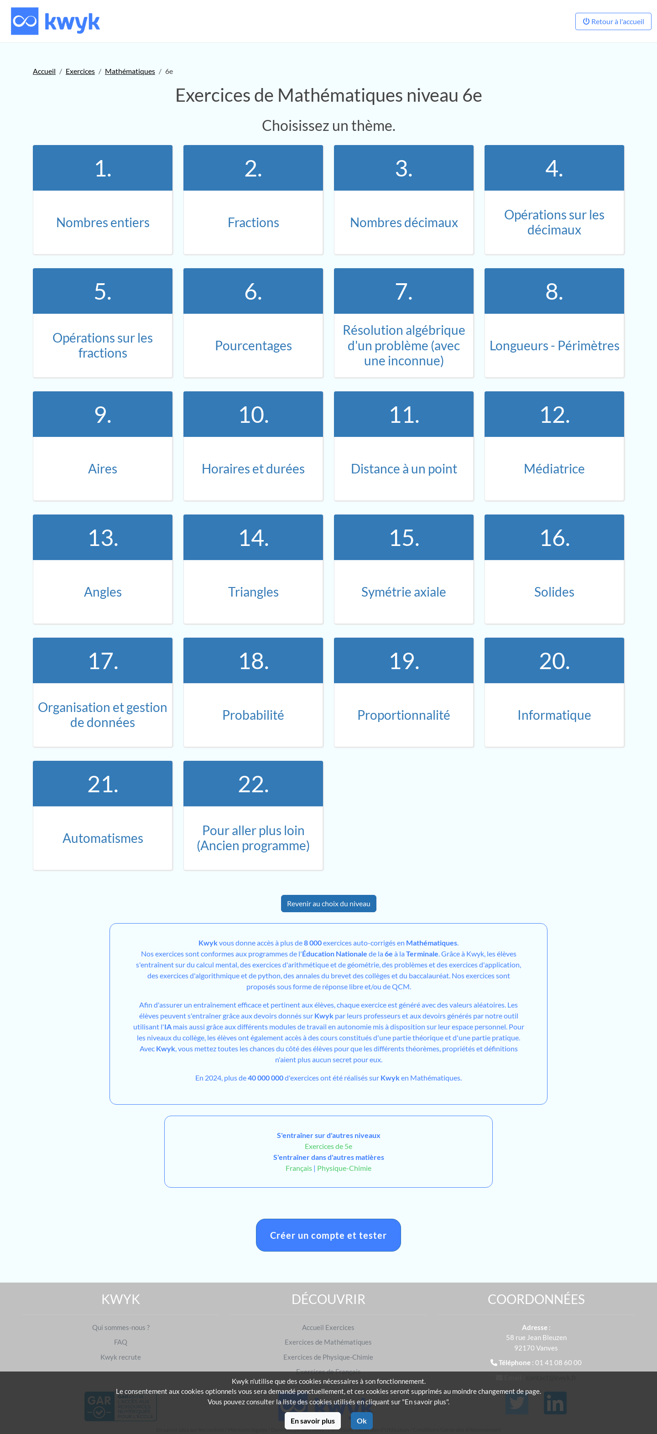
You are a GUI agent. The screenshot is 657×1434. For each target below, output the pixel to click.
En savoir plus (313, 1420)
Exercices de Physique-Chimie (328, 1357)
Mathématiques (130, 71)
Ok (362, 1420)
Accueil (44, 71)
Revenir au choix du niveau (328, 903)
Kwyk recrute (120, 1357)
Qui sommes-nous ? (121, 1327)
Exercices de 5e (328, 1146)
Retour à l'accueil (613, 21)
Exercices (80, 71)
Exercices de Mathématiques (328, 1342)
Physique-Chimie (344, 1168)
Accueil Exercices (328, 1327)
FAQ (120, 1342)
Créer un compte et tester (328, 1235)
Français (299, 1168)
